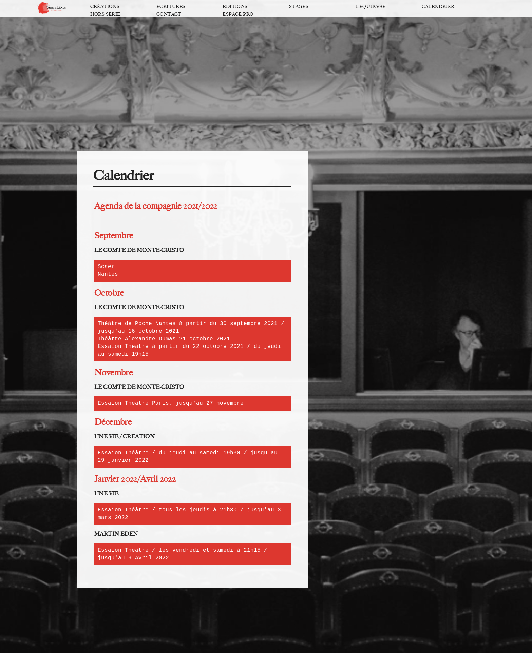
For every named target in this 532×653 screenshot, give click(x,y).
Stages (298, 6)
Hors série (105, 14)
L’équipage (370, 6)
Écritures (171, 6)
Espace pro (238, 14)
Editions (235, 6)
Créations (105, 6)
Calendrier (438, 6)
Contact (169, 14)
